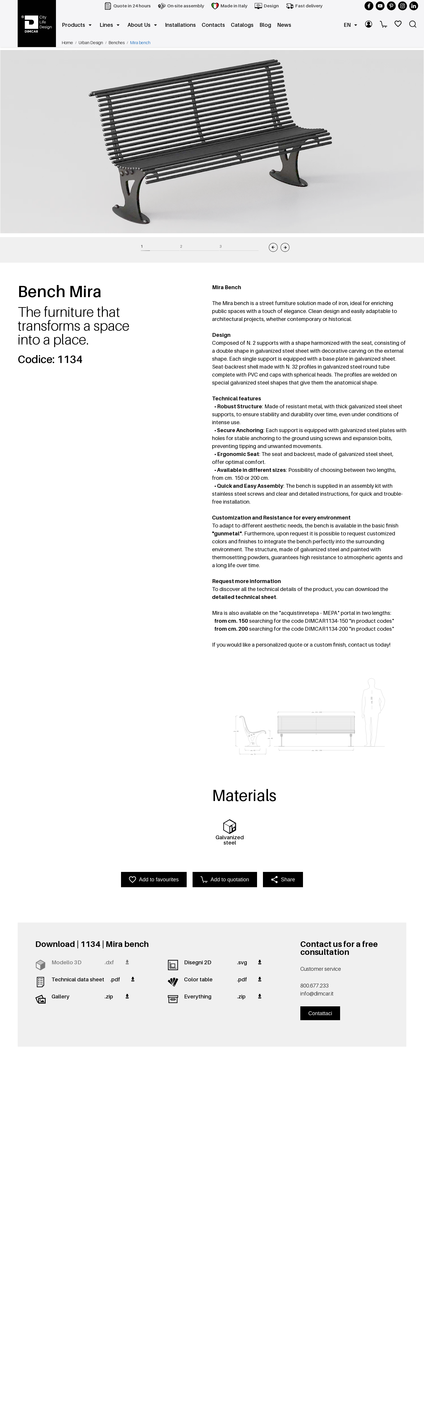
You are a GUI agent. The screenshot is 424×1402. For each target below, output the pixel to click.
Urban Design (91, 42)
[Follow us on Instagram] (402, 5)
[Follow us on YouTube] (380, 5)
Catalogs (242, 25)
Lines (111, 25)
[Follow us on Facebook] (369, 5)
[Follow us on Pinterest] (391, 5)
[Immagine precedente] (273, 247)
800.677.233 (314, 986)
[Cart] (384, 25)
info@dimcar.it (316, 993)
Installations (180, 25)
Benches (117, 42)
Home (67, 42)
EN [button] (351, 25)
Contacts (213, 25)
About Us (143, 25)
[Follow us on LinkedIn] (413, 5)
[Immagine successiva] (285, 247)
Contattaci (320, 1013)
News (284, 25)
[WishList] (399, 25)
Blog (265, 25)
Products (78, 25)
